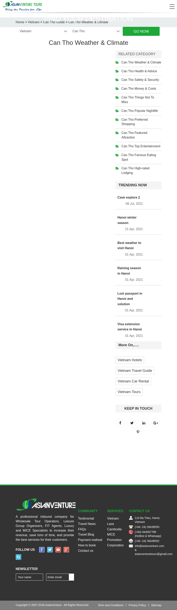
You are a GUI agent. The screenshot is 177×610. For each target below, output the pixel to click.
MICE (111, 534)
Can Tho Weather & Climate (141, 62)
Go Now (141, 31)
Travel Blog (86, 534)
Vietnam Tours (129, 392)
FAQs (82, 529)
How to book (87, 545)
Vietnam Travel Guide (135, 371)
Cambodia (114, 529)
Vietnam (113, 518)
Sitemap (156, 605)
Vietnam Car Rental (133, 381)
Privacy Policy (137, 605)
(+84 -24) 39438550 (147, 527)
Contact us (85, 550)
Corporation (115, 545)
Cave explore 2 (129, 197)
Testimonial (86, 518)
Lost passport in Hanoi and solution (130, 299)
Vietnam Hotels (130, 360)
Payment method (90, 540)
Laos (110, 524)
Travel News (87, 524)
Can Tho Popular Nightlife (140, 110)
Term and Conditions (111, 605)
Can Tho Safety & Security (140, 79)
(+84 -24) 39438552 (147, 541)
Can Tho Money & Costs (139, 88)
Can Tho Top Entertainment (141, 146)
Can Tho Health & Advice (139, 71)
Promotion (114, 540)
